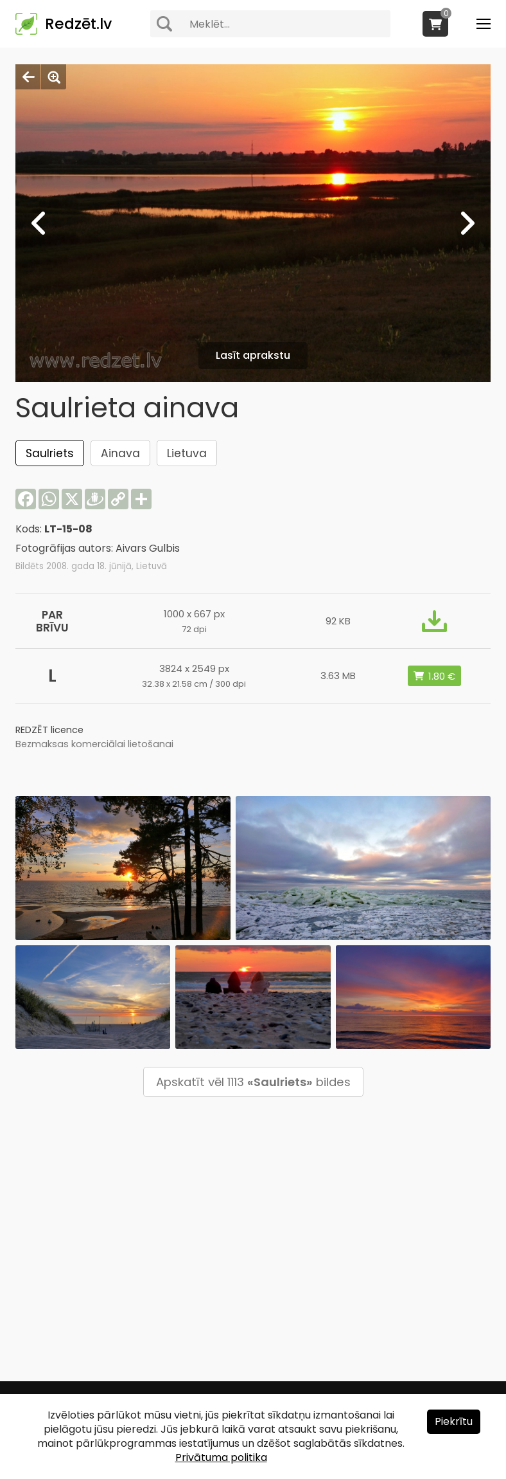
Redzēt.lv (78, 24)
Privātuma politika (221, 1457)
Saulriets (50, 453)
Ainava (120, 453)
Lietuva (187, 453)
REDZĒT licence (49, 729)
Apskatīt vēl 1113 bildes (253, 1082)
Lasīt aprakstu (253, 355)
